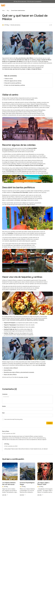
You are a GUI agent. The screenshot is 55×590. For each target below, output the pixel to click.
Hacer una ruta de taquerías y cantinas (15, 85)
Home (3, 10)
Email (3, 412)
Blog (8, 10)
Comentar (49, 423)
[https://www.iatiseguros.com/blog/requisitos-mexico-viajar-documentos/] (19, 372)
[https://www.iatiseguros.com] (44, 61)
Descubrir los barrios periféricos (13, 83)
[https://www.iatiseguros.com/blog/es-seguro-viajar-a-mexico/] (11, 368)
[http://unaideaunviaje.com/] (23, 377)
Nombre (4, 406)
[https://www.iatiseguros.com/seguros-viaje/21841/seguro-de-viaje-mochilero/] (10, 171)
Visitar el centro (9, 78)
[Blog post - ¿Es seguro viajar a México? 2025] (45, 480)
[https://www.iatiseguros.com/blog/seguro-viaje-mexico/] (13, 169)
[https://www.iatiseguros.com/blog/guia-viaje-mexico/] (8, 370)
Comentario (4, 394)
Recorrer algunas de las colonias (13, 81)
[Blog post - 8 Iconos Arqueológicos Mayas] (27, 480)
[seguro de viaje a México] (27, 179)
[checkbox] (3, 419)
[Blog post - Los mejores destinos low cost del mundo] (10, 480)
